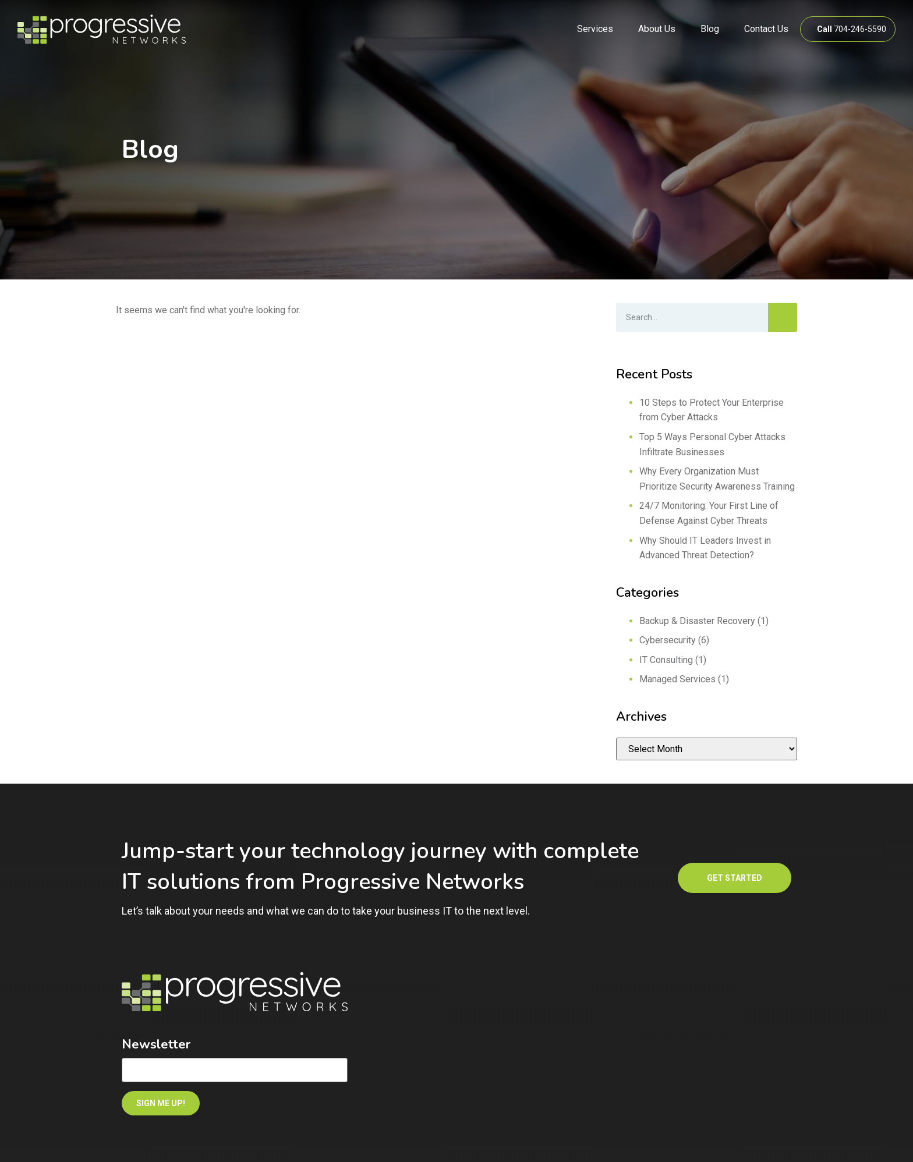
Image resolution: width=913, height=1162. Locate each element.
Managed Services (677, 679)
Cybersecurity (667, 640)
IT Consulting (666, 659)
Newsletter (156, 1044)
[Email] (235, 1070)
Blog (709, 28)
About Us (656, 28)
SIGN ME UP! (160, 1103)
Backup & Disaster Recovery (697, 620)
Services (595, 28)
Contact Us (766, 28)
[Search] (782, 317)
